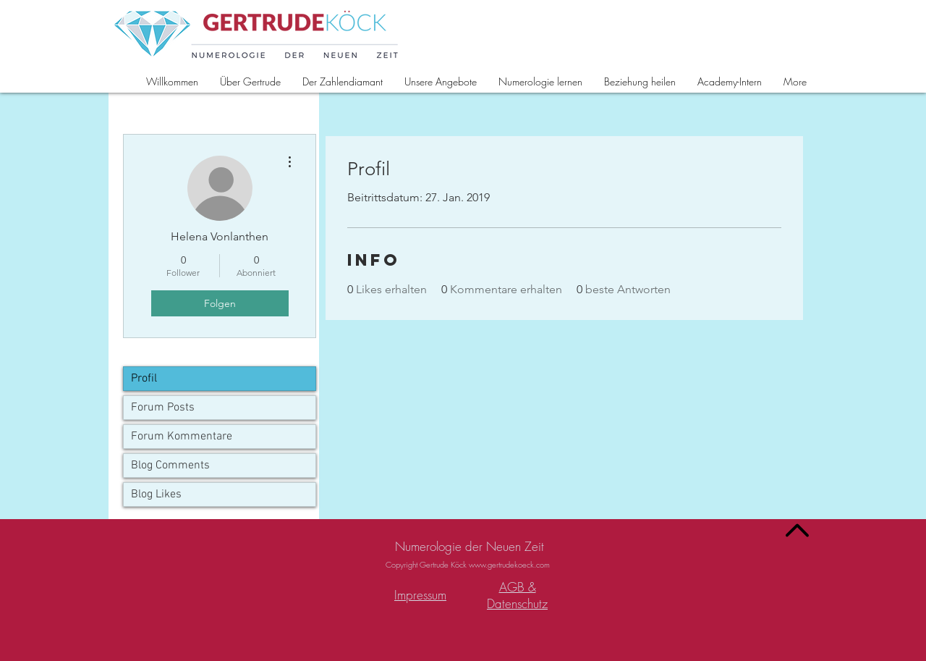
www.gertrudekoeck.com (509, 564)
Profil (144, 378)
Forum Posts (163, 407)
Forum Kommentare (181, 436)
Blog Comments (170, 465)
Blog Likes (156, 494)
